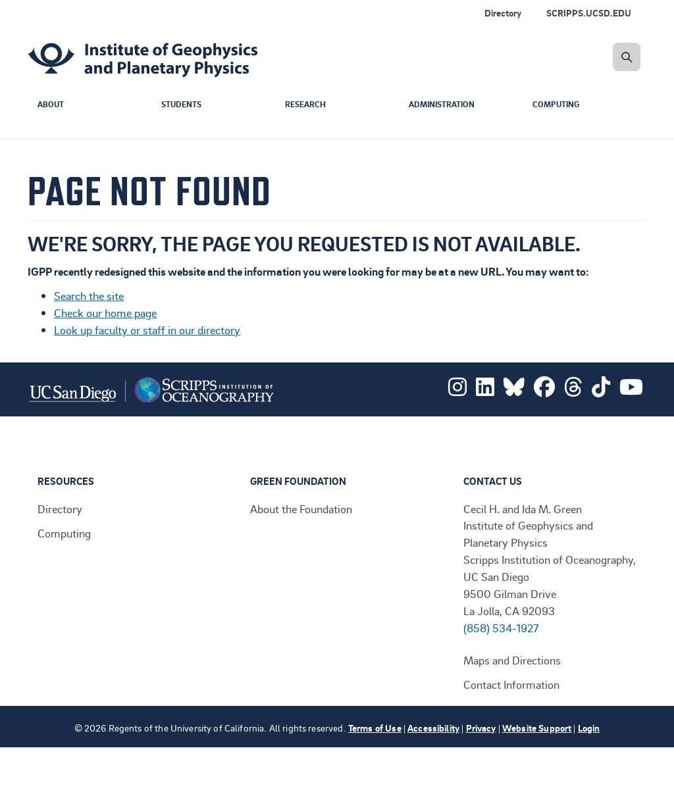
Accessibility (433, 728)
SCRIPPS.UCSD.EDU (588, 13)
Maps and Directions (512, 660)
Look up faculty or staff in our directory (147, 329)
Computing (557, 104)
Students (183, 104)
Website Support (536, 728)
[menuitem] (591, 13)
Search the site (89, 295)
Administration (445, 104)
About (52, 104)
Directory (502, 13)
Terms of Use (375, 728)
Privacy (481, 728)
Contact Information (511, 684)
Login (589, 728)
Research (307, 104)
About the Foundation (301, 508)
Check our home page (105, 312)
